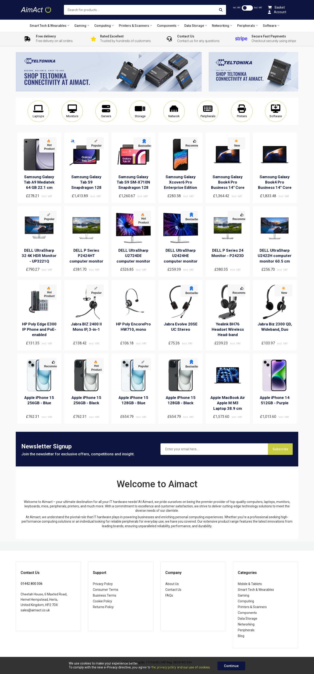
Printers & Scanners (252, 607)
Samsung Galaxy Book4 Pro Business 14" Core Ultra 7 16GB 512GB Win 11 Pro (275, 188)
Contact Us (173, 589)
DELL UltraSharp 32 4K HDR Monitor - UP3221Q (39, 255)
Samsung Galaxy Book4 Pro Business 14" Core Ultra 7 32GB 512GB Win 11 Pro (228, 188)
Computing (246, 601)
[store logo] (36, 9)
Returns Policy (103, 607)
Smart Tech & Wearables (256, 589)
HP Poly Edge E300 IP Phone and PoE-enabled (39, 329)
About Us (172, 584)
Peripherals (246, 630)
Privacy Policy (103, 584)
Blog (241, 636)
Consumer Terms (105, 589)
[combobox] (145, 10)
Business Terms (104, 595)
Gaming (243, 595)
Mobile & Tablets (250, 584)
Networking (246, 624)
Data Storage (247, 618)
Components (247, 613)
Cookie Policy (102, 601)
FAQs (169, 595)
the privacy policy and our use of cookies (180, 667)
